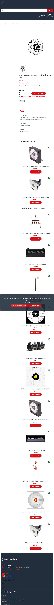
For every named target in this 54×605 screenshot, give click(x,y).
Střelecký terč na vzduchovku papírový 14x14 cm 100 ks (36, 512)
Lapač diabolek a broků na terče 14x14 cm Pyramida (36, 197)
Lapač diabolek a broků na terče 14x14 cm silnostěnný (35, 166)
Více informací (27, 302)
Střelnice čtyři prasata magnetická (36, 450)
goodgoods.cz (12, 600)
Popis (22, 111)
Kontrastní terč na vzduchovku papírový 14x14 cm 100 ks (35, 389)
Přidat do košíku (38, 93)
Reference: (22, 83)
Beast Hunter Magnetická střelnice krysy (35, 264)
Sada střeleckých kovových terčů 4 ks (35, 358)
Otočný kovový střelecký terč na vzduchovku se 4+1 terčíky (36, 233)
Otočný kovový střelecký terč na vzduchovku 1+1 (35, 481)
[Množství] (25, 93)
